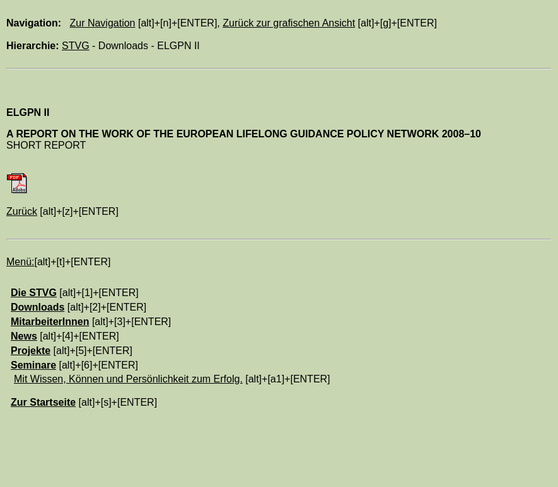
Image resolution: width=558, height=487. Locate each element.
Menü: (20, 261)
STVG (76, 45)
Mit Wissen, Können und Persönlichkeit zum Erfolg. (128, 379)
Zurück (21, 211)
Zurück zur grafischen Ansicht (289, 23)
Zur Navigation (102, 23)
